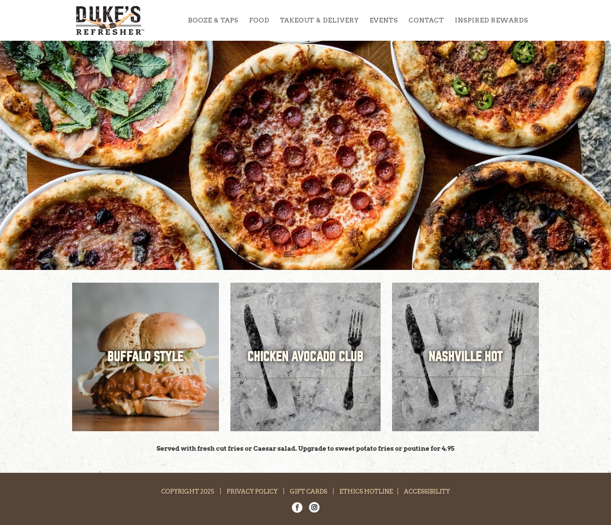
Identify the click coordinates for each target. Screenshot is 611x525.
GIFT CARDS (308, 491)
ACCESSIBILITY (427, 491)
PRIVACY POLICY (252, 491)
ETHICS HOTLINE (366, 491)
